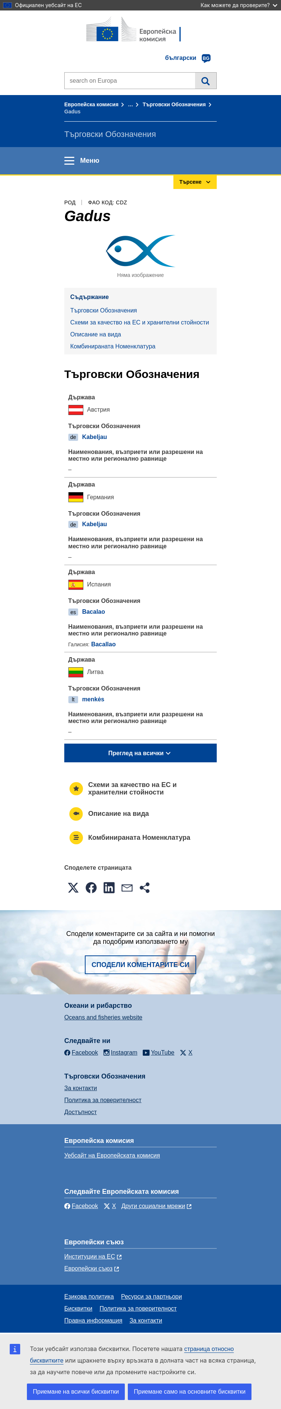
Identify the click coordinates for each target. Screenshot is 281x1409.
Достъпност (80, 1112)
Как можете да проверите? (239, 5)
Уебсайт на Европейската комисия (112, 1155)
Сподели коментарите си (140, 965)
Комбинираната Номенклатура (112, 346)
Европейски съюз (88, 1268)
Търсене (205, 80)
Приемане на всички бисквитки (76, 1391)
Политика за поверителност (103, 1100)
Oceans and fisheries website (103, 1017)
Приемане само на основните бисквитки (190, 1391)
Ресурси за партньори (151, 1296)
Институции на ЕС (89, 1256)
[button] (73, 887)
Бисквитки (78, 1308)
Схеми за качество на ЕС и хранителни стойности (139, 322)
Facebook (81, 1206)
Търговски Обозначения (174, 104)
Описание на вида (95, 334)
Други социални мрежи (153, 1206)
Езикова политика (89, 1296)
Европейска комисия (91, 104)
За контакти (80, 1088)
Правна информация (93, 1320)
